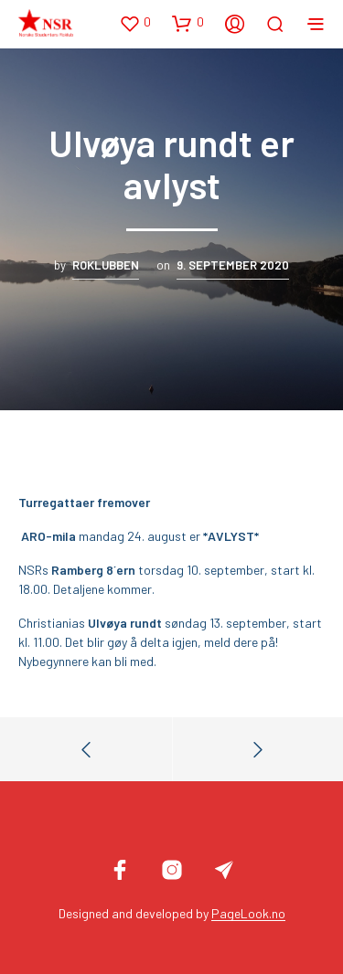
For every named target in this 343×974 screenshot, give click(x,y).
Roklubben (105, 265)
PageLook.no (248, 913)
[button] (135, 23)
